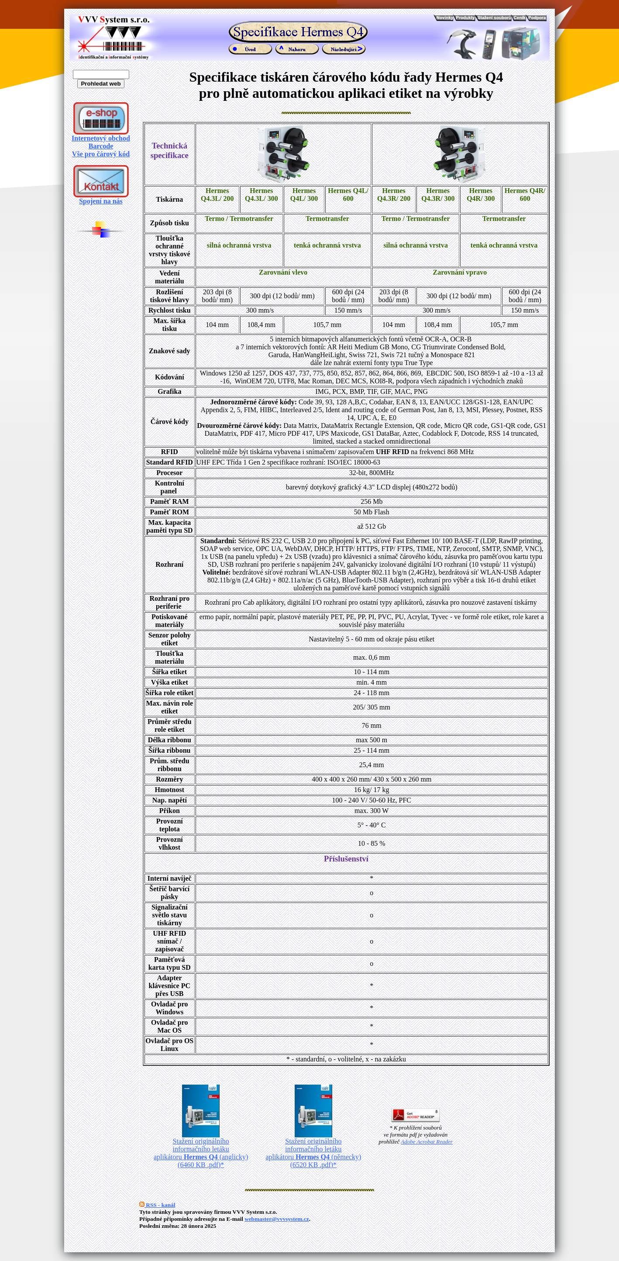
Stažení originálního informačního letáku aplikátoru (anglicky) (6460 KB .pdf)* (201, 1149)
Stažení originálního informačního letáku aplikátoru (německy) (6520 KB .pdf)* (313, 1149)
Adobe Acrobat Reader (426, 1141)
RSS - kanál (157, 1205)
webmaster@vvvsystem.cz (276, 1219)
